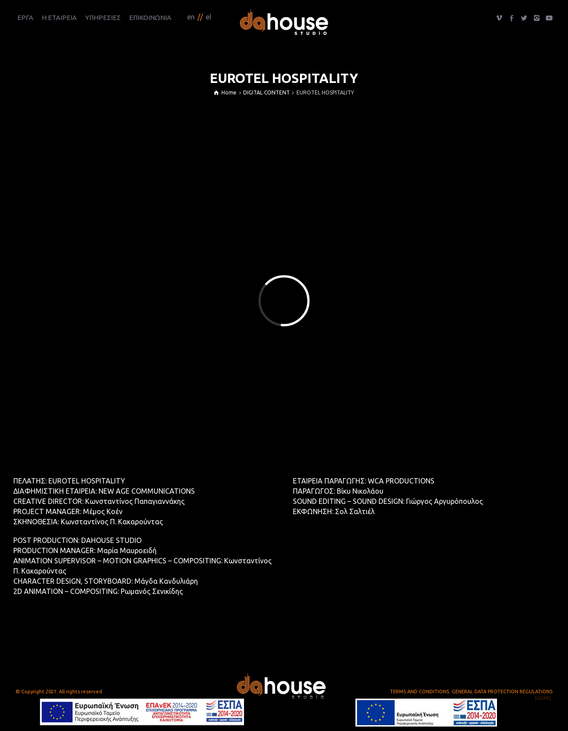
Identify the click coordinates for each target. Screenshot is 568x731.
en (191, 17)
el (208, 17)
